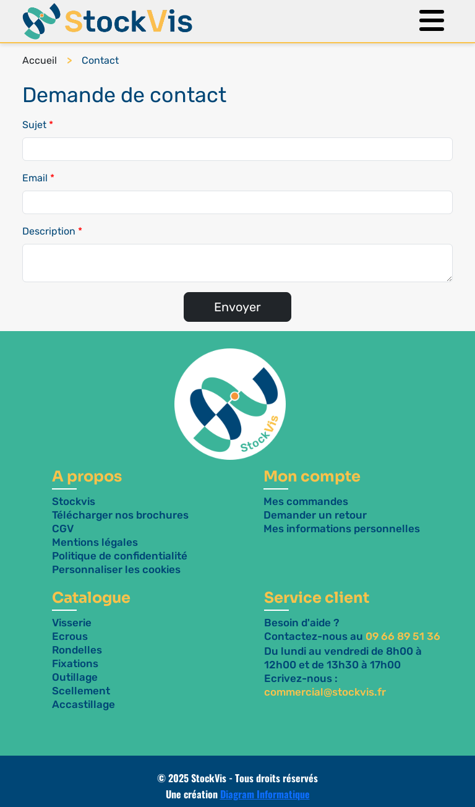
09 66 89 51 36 (403, 636)
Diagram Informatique (265, 794)
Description (48, 231)
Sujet (34, 125)
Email (35, 178)
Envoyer (237, 307)
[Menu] (428, 21)
